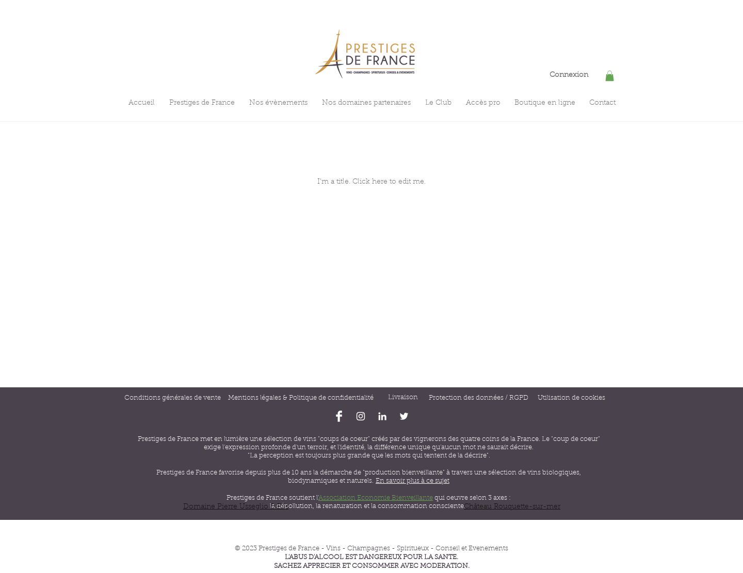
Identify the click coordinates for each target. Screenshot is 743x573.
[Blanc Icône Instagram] (360, 416)
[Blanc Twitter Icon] (404, 416)
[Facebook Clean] (339, 416)
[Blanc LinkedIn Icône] (382, 416)
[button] (609, 76)
